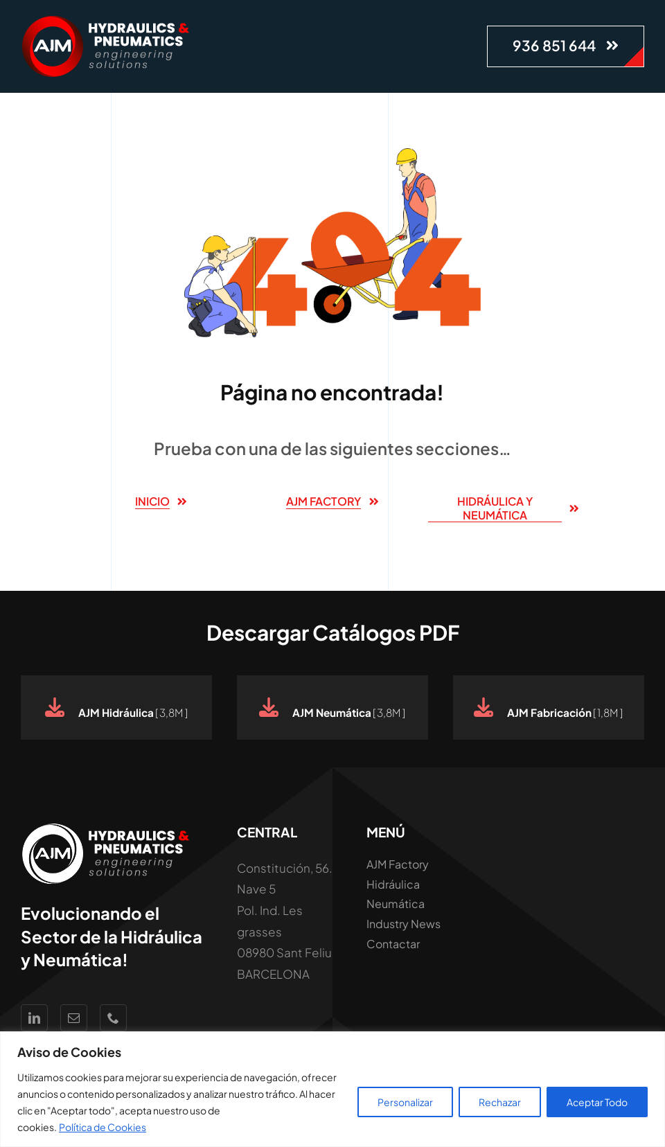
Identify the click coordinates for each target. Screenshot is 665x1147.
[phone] (113, 1017)
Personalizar (405, 1102)
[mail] (73, 1017)
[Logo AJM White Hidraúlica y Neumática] (107, 20)
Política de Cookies (102, 1127)
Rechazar (500, 1102)
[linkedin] (34, 1017)
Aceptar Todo (597, 1102)
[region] (332, 1089)
